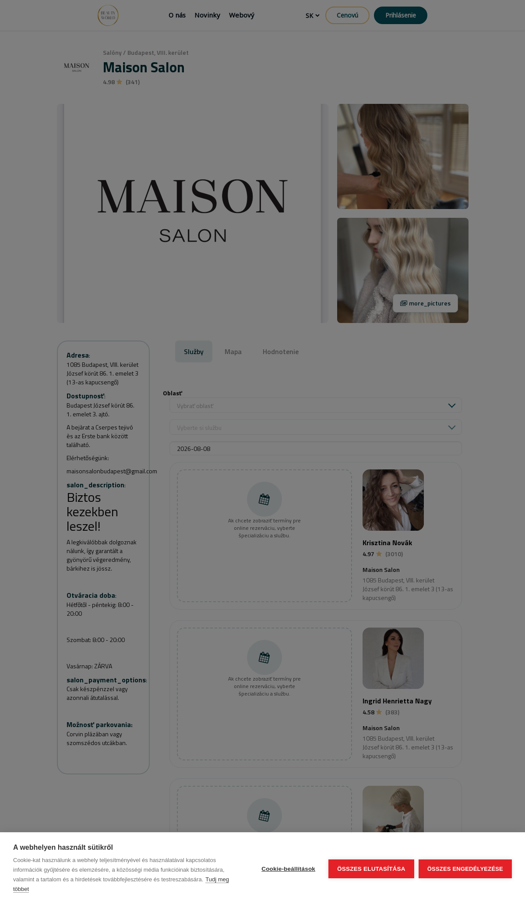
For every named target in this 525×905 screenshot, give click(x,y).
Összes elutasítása (371, 869)
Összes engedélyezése (465, 869)
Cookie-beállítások (288, 869)
